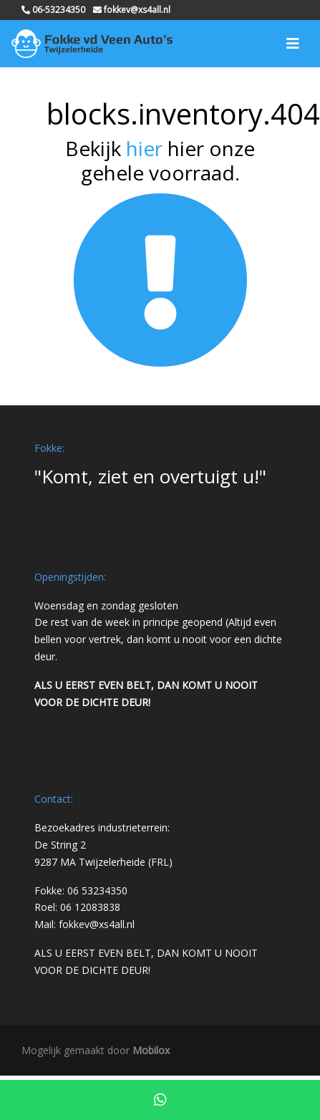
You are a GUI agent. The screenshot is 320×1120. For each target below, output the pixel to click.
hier (144, 148)
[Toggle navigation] (293, 43)
